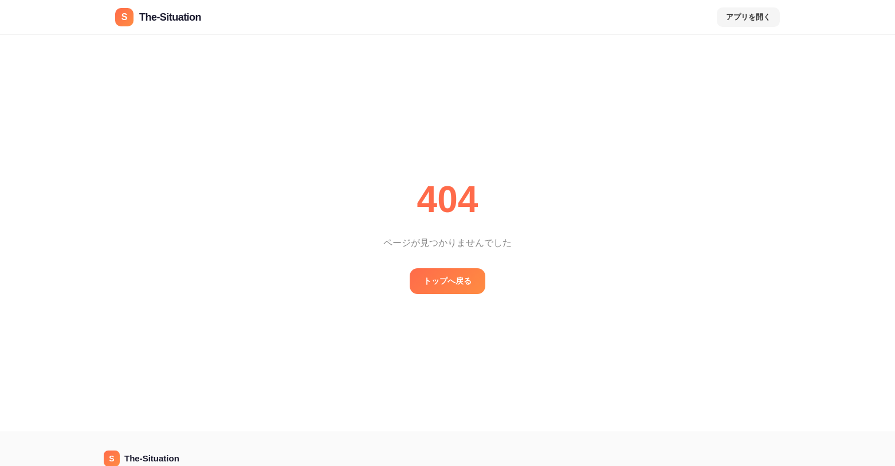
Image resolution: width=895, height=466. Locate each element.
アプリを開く (748, 17)
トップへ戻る (447, 280)
